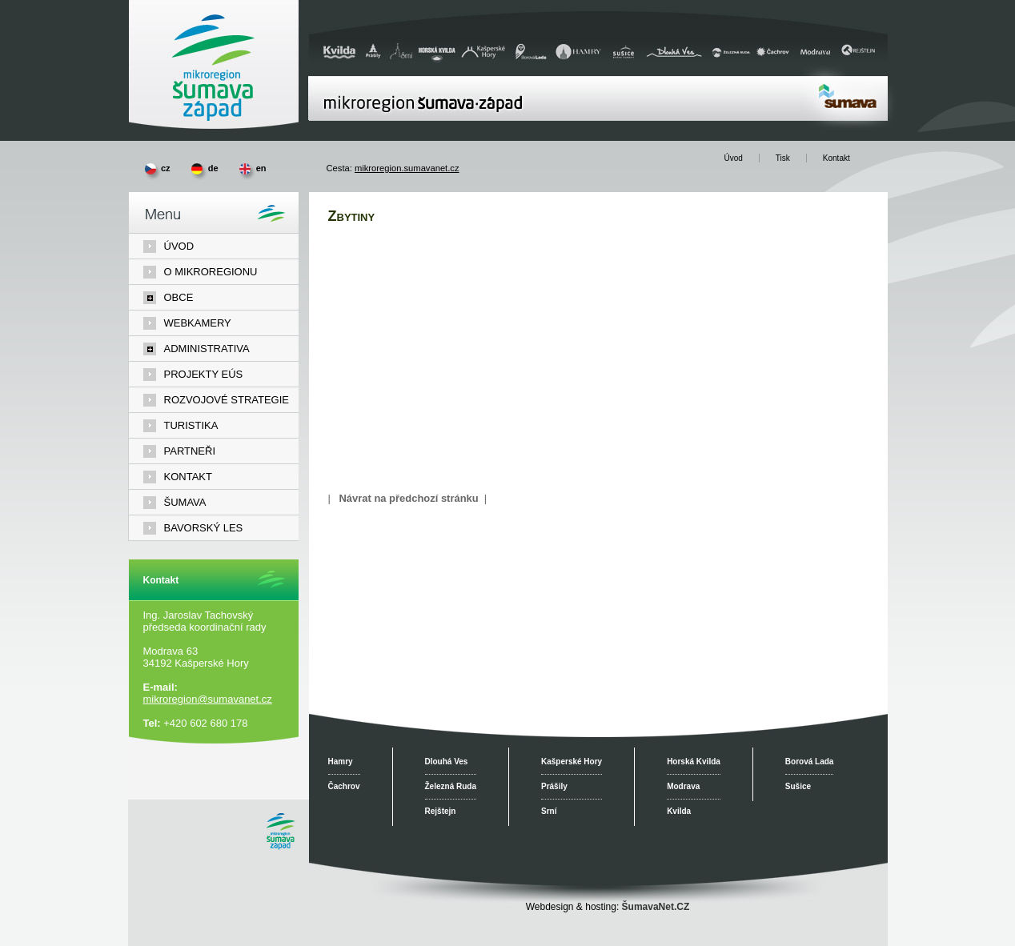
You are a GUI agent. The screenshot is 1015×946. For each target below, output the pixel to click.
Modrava (683, 786)
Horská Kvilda (693, 761)
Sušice (798, 786)
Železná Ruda (450, 786)
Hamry (340, 761)
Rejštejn (440, 811)
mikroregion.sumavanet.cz (407, 168)
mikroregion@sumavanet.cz (207, 699)
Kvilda (679, 811)
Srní (548, 811)
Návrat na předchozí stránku (408, 498)
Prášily (554, 786)
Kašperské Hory (571, 761)
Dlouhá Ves (446, 761)
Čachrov (344, 786)
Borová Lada (809, 761)
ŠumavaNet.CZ (656, 906)
